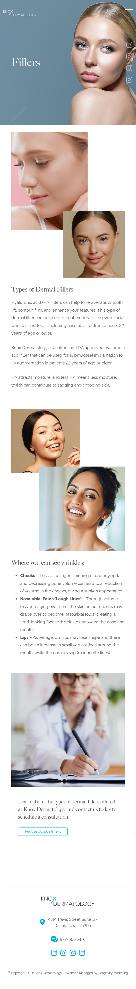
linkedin (82, 952)
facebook (54, 952)
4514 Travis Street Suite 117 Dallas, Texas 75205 (72, 922)
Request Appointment (43, 831)
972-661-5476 (73, 939)
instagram (63, 952)
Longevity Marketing (113, 972)
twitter (72, 952)
